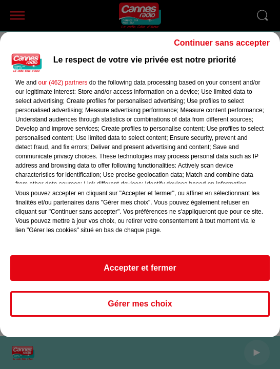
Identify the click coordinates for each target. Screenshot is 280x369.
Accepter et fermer (140, 267)
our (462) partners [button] (62, 82)
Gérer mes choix (140, 303)
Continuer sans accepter (222, 42)
